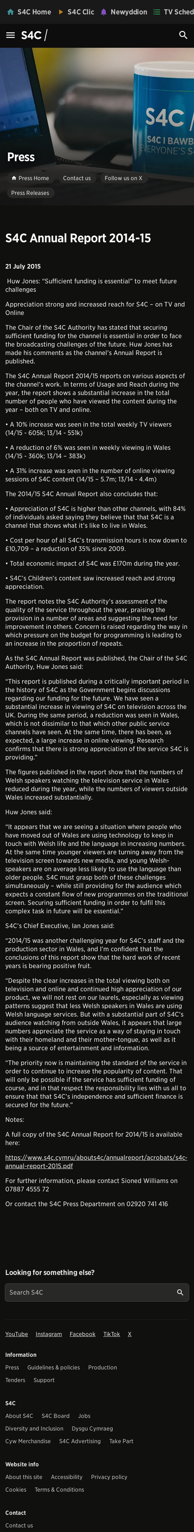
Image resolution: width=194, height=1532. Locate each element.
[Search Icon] (183, 35)
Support (44, 1380)
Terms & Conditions (59, 1489)
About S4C (19, 1416)
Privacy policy (109, 1477)
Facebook (83, 1334)
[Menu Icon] (10, 35)
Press (12, 1367)
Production (102, 1367)
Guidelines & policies (53, 1367)
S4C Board (56, 1416)
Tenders (15, 1380)
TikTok (111, 1334)
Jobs (84, 1416)
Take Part (121, 1441)
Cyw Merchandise (28, 1441)
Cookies (15, 1489)
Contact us (19, 1525)
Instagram (49, 1334)
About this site (23, 1477)
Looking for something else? (50, 1272)
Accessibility (67, 1477)
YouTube (16, 1334)
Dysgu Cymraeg (92, 1428)
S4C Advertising (80, 1441)
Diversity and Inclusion (34, 1428)
